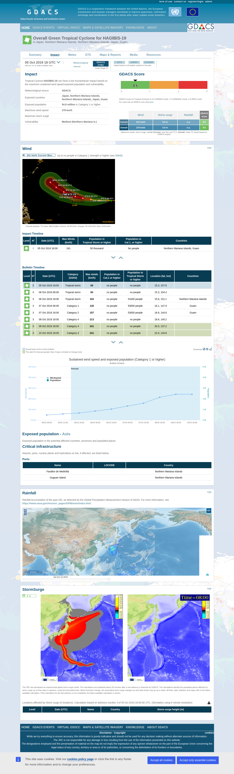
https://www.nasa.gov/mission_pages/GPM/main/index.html (56, 503)
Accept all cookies (161, 760)
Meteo (72, 54)
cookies (209, 732)
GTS (88, 54)
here (151, 102)
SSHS (118, 155)
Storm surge (165, 115)
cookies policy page (80, 759)
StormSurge (33, 589)
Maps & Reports (110, 54)
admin (208, 1)
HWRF (134, 62)
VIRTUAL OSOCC (68, 27)
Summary (35, 54)
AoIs (66, 434)
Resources (153, 54)
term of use (165, 1)
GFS (119, 62)
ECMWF (149, 62)
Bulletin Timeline (33, 267)
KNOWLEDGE (135, 27)
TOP (209, 148)
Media (134, 54)
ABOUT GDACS (157, 727)
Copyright (119, 732)
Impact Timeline (32, 233)
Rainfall (188, 115)
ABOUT (152, 27)
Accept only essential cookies (198, 760)
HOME (26, 27)
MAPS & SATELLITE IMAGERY (103, 27)
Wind (141, 115)
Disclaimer (106, 732)
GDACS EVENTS (44, 27)
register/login (195, 1)
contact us (180, 1)
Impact (54, 54)
